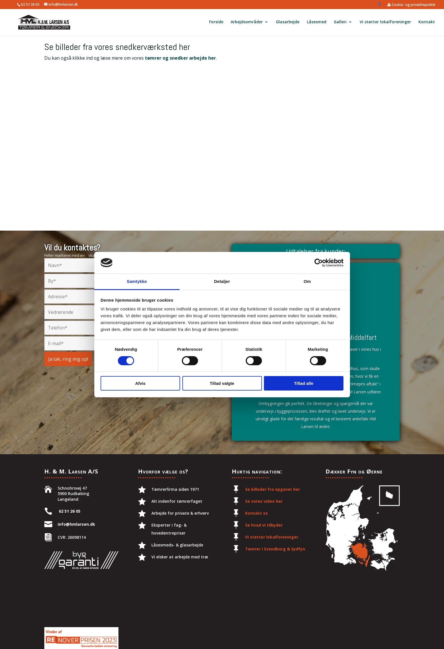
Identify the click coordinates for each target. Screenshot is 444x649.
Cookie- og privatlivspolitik (411, 5)
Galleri (340, 23)
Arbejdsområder (247, 23)
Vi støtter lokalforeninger (385, 23)
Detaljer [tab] (222, 281)
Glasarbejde (287, 23)
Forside (216, 23)
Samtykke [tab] (137, 281)
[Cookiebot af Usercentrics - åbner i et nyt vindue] (318, 262)
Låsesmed (316, 23)
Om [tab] (307, 281)
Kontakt (426, 23)
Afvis (140, 383)
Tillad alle (303, 383)
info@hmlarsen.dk (76, 524)
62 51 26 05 (30, 4)
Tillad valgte (222, 383)
